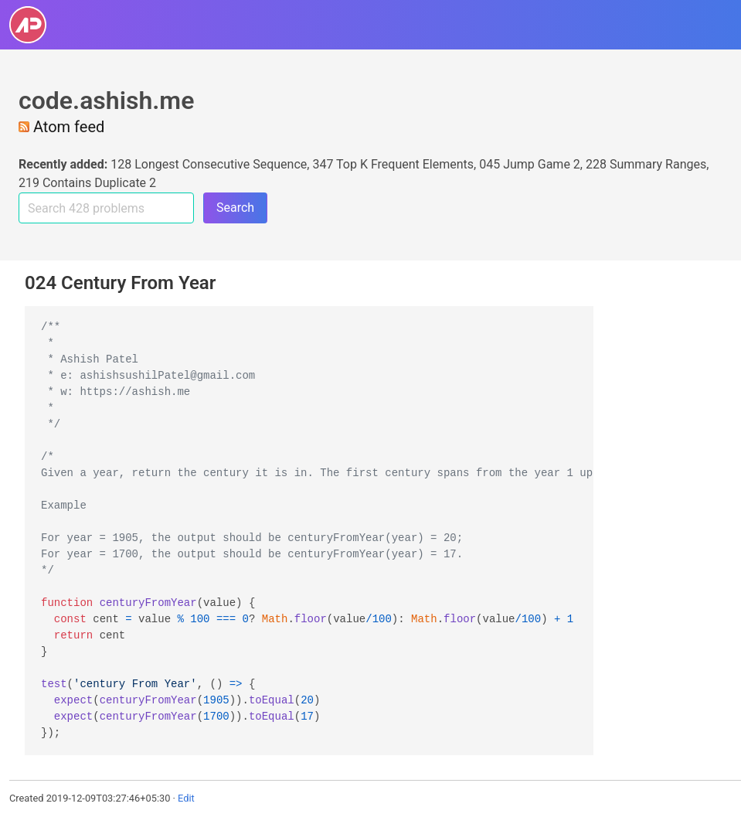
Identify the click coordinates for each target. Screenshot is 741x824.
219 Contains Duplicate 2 (87, 182)
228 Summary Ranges (646, 164)
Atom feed (61, 126)
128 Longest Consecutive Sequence (208, 164)
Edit (186, 798)
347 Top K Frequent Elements (393, 164)
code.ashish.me (106, 100)
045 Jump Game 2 (529, 164)
